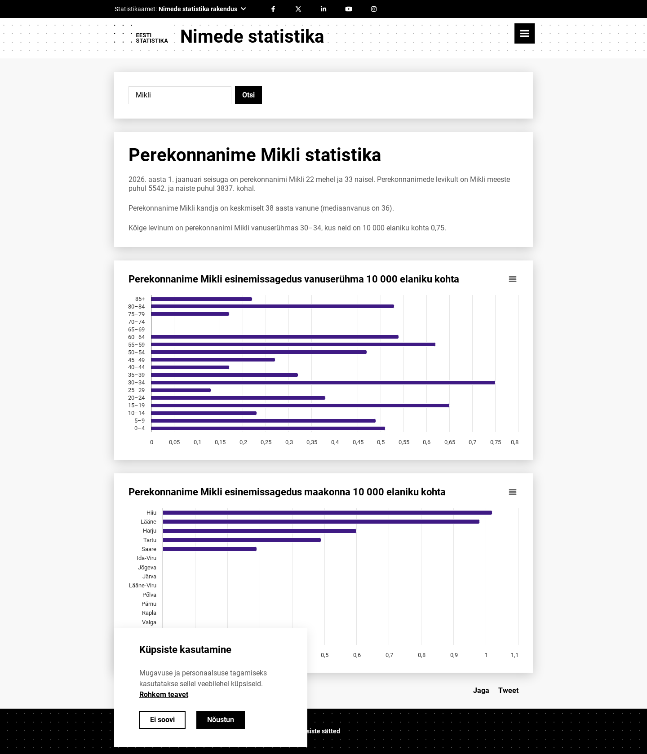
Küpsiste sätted (317, 731)
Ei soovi (162, 719)
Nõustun (220, 719)
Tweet (508, 690)
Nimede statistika (252, 36)
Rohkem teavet (163, 694)
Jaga (481, 690)
